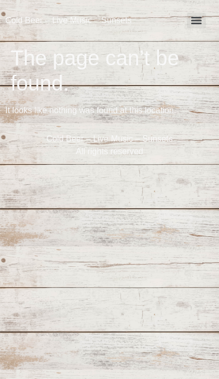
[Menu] (196, 20)
